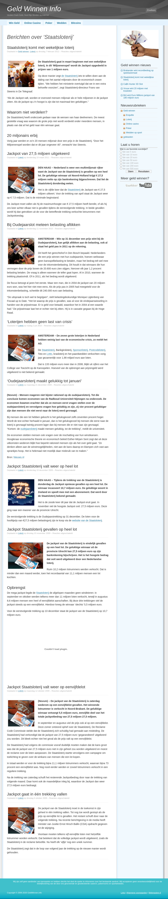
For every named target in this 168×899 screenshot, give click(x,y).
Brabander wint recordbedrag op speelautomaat (138, 71)
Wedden (61, 23)
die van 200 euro (130, 166)
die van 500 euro (130, 168)
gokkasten (128, 137)
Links (123, 893)
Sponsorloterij (80, 350)
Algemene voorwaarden (137, 893)
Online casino (132, 124)
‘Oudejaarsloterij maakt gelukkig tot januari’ (44, 381)
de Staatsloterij (69, 75)
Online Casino (32, 23)
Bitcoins (76, 23)
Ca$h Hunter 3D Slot (133, 84)
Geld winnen (23, 51)
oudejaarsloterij (28, 428)
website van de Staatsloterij (87, 520)
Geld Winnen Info (34, 9)
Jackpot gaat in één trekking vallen (37, 794)
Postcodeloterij (97, 350)
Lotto (49, 353)
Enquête (130, 115)
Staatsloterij (74, 189)
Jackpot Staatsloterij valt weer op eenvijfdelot (46, 687)
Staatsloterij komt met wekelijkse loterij (40, 47)
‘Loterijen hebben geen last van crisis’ (39, 322)
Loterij (32, 51)
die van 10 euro (130, 154)
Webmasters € (155, 893)
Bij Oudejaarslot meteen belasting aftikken (43, 224)
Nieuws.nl (18, 457)
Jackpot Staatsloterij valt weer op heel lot (42, 466)
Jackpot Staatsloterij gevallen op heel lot (42, 529)
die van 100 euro (130, 163)
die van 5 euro (129, 152)
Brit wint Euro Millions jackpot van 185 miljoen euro (139, 96)
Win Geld (14, 23)
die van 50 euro (130, 160)
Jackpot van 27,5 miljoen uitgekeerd (38, 153)
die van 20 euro (130, 157)
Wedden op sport (134, 132)
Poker (49, 23)
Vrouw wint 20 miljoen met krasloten (135, 89)
